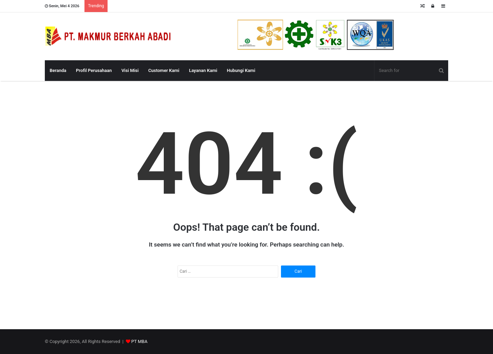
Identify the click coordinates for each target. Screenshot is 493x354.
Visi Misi (130, 70)
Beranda (58, 70)
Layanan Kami (203, 70)
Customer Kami (163, 70)
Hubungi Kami (241, 70)
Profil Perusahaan (94, 70)
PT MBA (139, 341)
